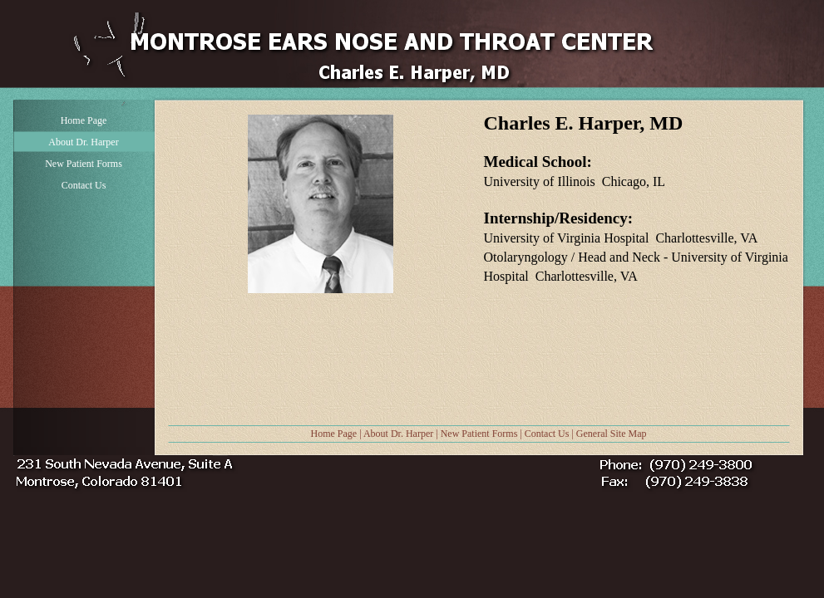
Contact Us (547, 433)
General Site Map (611, 433)
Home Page (334, 433)
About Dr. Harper (398, 433)
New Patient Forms (479, 433)
